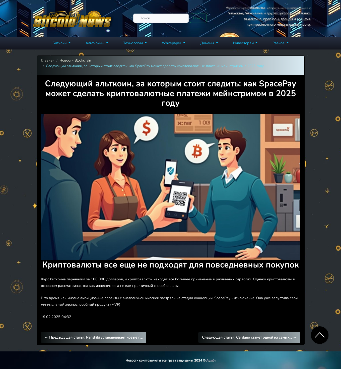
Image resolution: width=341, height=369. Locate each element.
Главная (47, 60)
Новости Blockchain (75, 60)
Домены (207, 42)
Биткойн (59, 42)
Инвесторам (244, 42)
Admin (211, 360)
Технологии (133, 42)
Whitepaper (172, 42)
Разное (279, 42)
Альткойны (95, 42)
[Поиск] (161, 18)
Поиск (198, 18)
